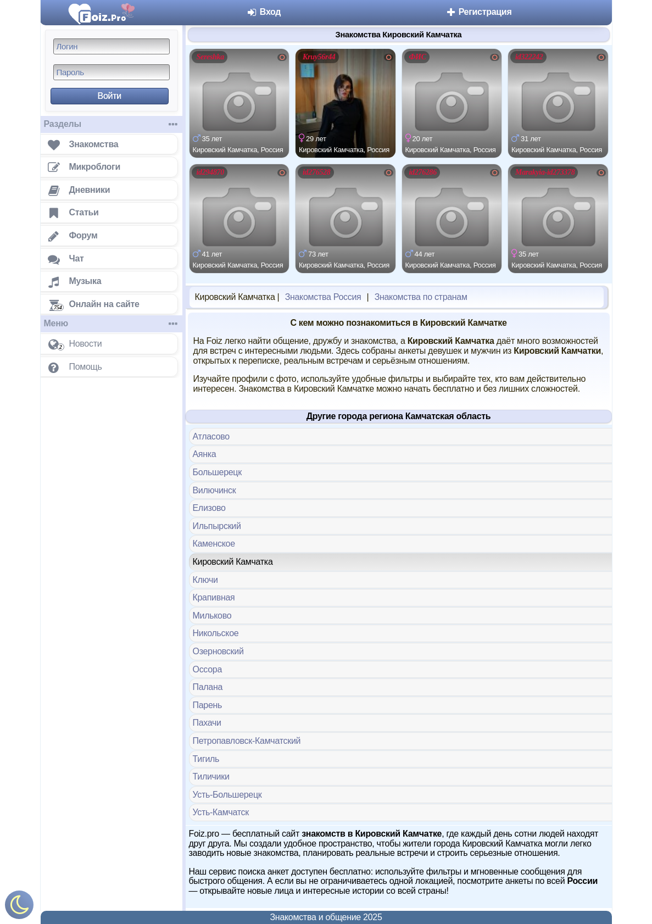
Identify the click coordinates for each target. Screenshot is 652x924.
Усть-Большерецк (227, 794)
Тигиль (206, 759)
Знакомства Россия (323, 297)
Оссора (207, 669)
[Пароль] (111, 72)
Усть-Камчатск (221, 812)
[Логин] (111, 46)
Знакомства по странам (421, 297)
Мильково (212, 615)
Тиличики (211, 776)
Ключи (205, 580)
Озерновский (218, 651)
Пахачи (207, 722)
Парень (207, 705)
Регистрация (478, 11)
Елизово (209, 508)
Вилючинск (214, 490)
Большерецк (217, 472)
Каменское (214, 543)
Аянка (204, 454)
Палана (208, 687)
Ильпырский (217, 526)
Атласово (211, 436)
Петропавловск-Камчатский (247, 740)
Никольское (216, 633)
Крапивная (214, 597)
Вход (264, 11)
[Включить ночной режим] (19, 907)
